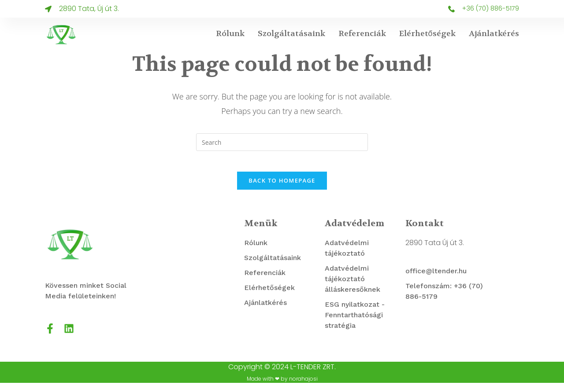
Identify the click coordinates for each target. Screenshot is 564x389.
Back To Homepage (282, 187)
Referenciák (362, 34)
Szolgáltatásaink (291, 34)
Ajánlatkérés (494, 34)
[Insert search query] (282, 142)
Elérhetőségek (427, 34)
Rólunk (230, 34)
